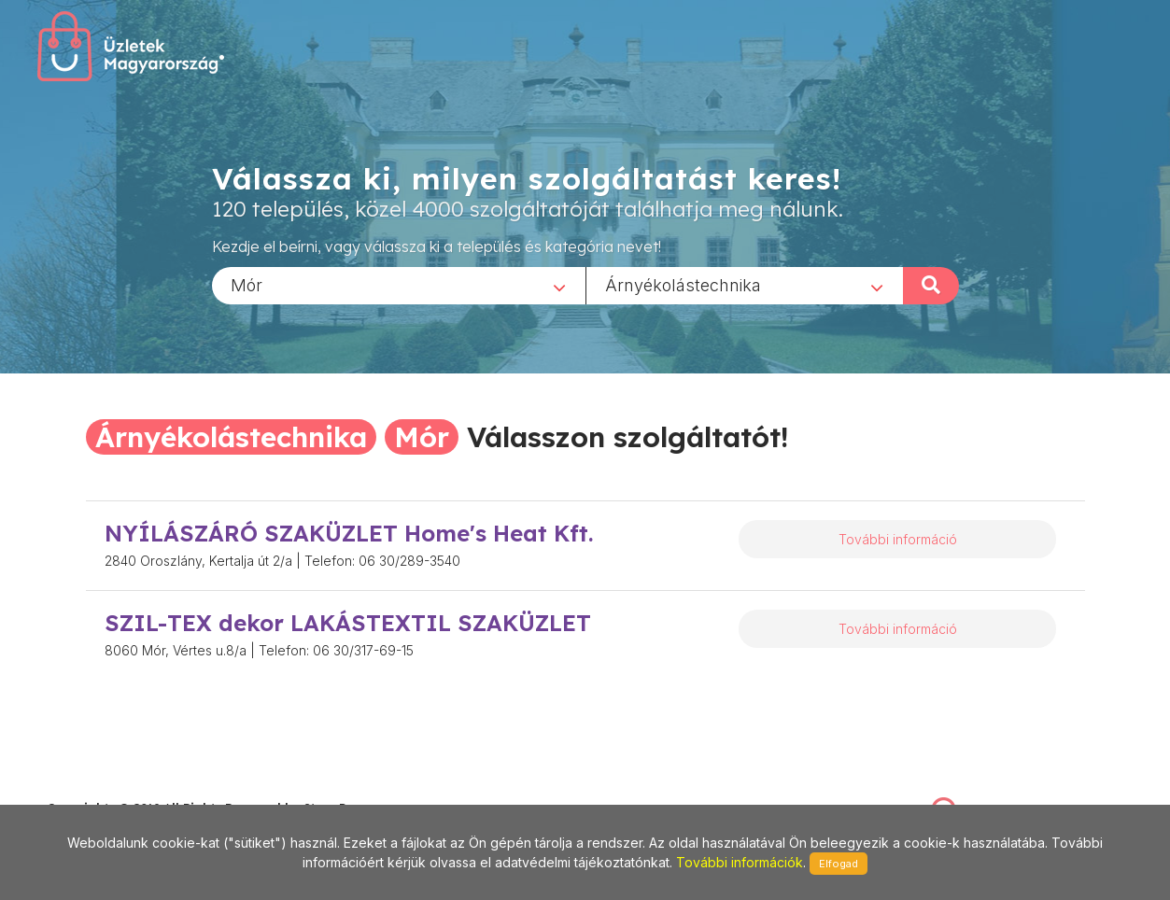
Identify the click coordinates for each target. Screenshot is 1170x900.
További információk (739, 862)
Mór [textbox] (246, 284)
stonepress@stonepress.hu (122, 787)
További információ (898, 539)
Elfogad (838, 863)
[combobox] (398, 284)
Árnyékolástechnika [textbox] (683, 284)
